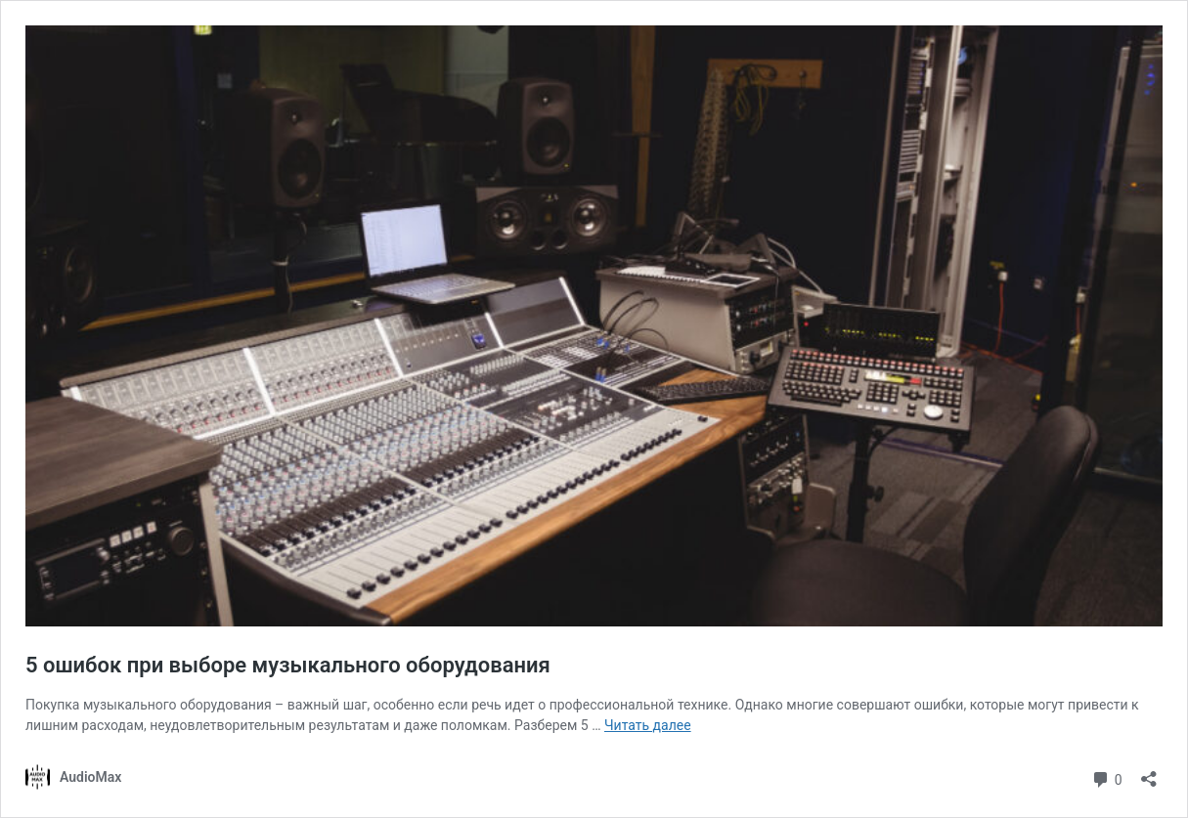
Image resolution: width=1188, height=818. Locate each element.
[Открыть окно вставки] (1149, 772)
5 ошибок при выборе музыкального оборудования (287, 665)
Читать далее (647, 725)
